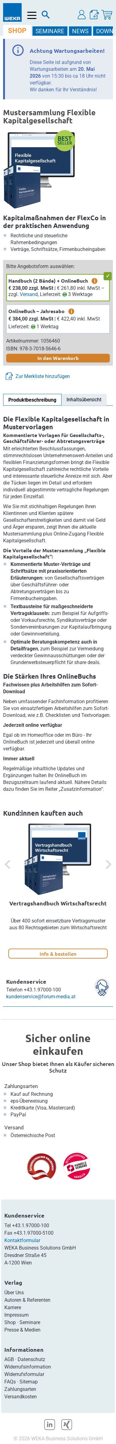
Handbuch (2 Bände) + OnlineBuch (48, 280)
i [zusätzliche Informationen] (94, 281)
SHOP (17, 30)
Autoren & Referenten (27, 1300)
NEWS (80, 31)
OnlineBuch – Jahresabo (36, 311)
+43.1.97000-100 (30, 1225)
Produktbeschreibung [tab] (32, 400)
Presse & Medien (22, 1330)
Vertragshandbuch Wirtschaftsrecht (58, 903)
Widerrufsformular (24, 1374)
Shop (10, 1322)
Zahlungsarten (21, 1086)
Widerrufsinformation (27, 1367)
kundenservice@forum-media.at (40, 997)
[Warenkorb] (107, 14)
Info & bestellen (58, 953)
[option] (58, 890)
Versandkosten (20, 1397)
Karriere (12, 1307)
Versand (29, 294)
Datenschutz (31, 1359)
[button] (82, 14)
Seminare (29, 1322)
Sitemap (28, 1382)
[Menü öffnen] (32, 15)
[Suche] (45, 16)
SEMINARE (50, 31)
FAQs (10, 1382)
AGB (9, 1359)
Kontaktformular (22, 1240)
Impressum (16, 1315)
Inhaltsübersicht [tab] (84, 400)
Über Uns (14, 1293)
